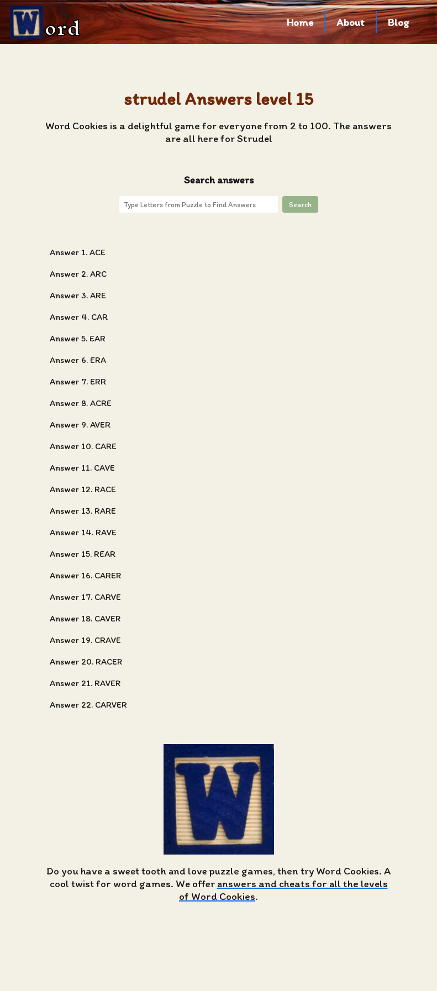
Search (300, 204)
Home (300, 22)
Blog (398, 22)
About (350, 22)
